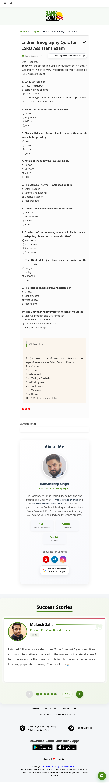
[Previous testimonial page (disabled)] (29, 694)
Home (23, 31)
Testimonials (42, 715)
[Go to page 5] (52, 695)
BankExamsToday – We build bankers (60, 767)
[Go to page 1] (37, 695)
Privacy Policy (66, 715)
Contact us (69, 709)
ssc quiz (34, 31)
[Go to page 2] (41, 695)
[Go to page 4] (48, 695)
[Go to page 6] (55, 695)
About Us (51, 709)
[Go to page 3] (45, 695)
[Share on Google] (67, 55)
